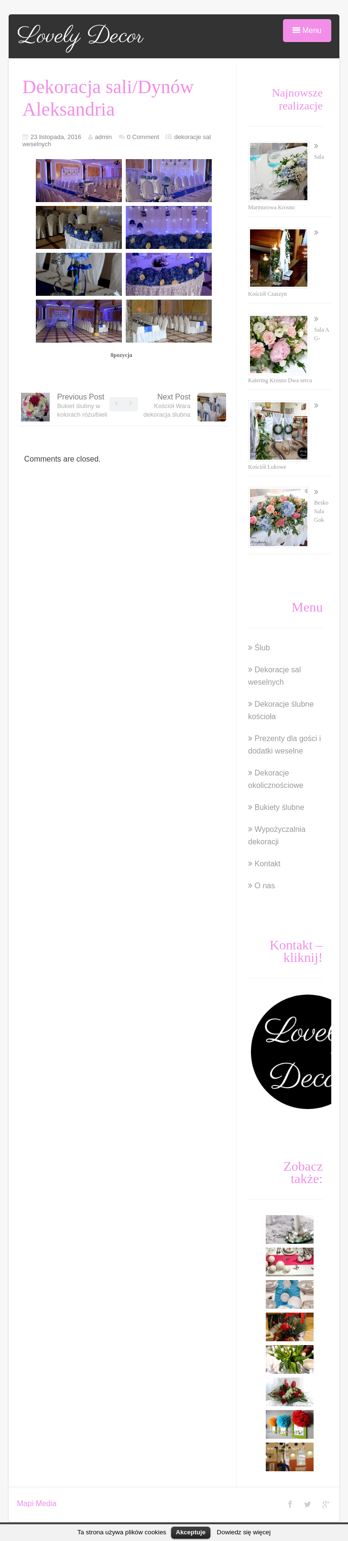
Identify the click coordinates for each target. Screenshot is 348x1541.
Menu (307, 30)
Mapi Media (37, 1503)
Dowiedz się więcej (244, 1532)
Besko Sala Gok (321, 511)
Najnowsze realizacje (297, 99)
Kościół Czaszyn (267, 294)
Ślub (262, 648)
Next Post (166, 405)
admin (103, 136)
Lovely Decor (80, 36)
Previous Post (82, 405)
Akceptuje (191, 1532)
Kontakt (268, 864)
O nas (265, 886)
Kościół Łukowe (267, 466)
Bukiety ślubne (279, 807)
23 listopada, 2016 (56, 136)
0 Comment (143, 136)
